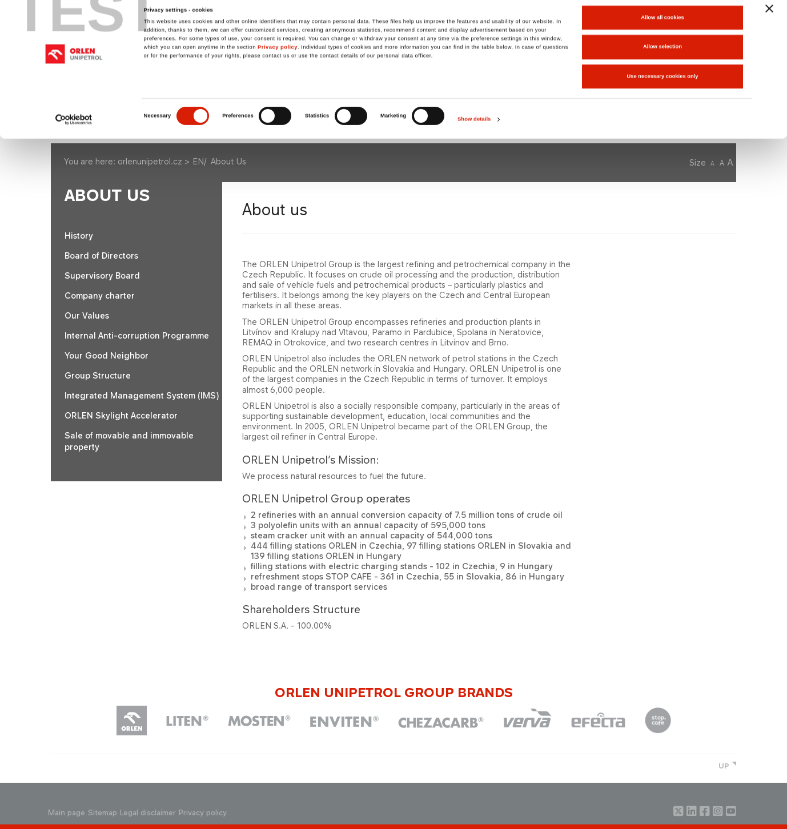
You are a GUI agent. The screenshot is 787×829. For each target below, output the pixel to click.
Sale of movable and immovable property (129, 441)
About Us (107, 195)
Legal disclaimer (148, 812)
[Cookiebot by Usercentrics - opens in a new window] (74, 128)
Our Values (87, 315)
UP (723, 766)
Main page (66, 812)
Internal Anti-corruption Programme (137, 335)
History (79, 235)
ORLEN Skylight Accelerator (121, 415)
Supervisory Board (102, 275)
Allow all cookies (662, 27)
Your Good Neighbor (106, 355)
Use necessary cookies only (662, 85)
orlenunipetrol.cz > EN (161, 161)
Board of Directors (101, 255)
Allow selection (662, 56)
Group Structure (98, 375)
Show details (474, 129)
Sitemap (102, 812)
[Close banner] (769, 18)
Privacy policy (278, 56)
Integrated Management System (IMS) (142, 395)
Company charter (100, 295)
